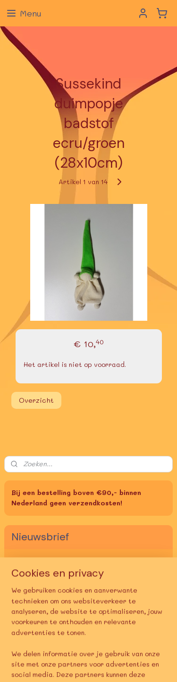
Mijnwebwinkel (120, 664)
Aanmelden (36, 587)
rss (134, 649)
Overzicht (36, 400)
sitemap (114, 649)
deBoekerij (26, 618)
